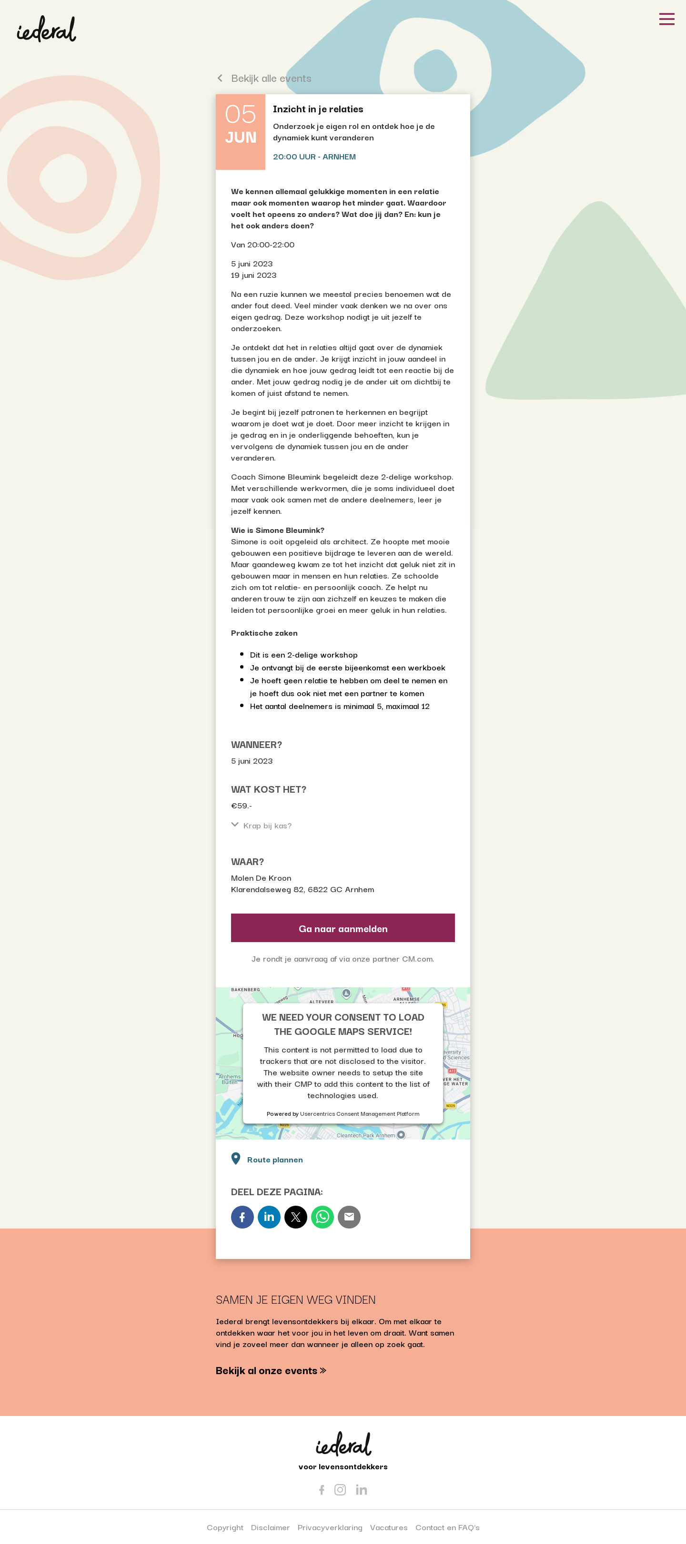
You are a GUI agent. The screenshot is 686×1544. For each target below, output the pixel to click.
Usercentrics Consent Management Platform (360, 1112)
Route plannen (265, 1158)
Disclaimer (270, 1526)
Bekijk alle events (264, 77)
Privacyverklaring (330, 1526)
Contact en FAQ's (447, 1526)
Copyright (225, 1526)
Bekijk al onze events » (271, 1369)
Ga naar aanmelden (343, 927)
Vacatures (389, 1526)
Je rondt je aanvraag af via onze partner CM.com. (343, 958)
